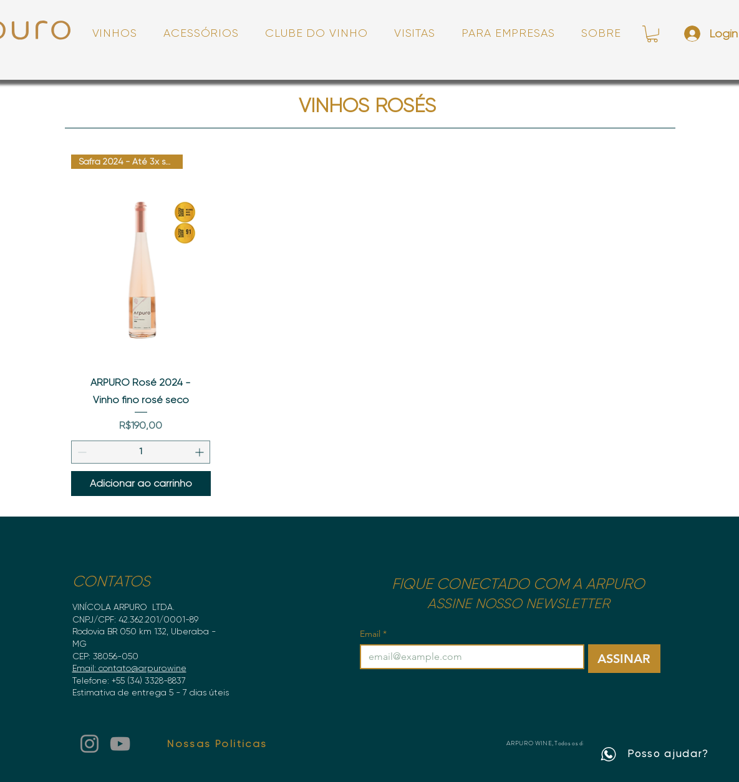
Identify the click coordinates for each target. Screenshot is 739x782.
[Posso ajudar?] (655, 754)
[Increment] (200, 452)
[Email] (468, 657)
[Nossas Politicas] (217, 743)
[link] (652, 34)
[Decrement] (81, 452)
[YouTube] (120, 744)
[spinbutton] (141, 452)
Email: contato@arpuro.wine (129, 668)
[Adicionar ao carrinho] (141, 483)
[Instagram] (89, 744)
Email (373, 634)
